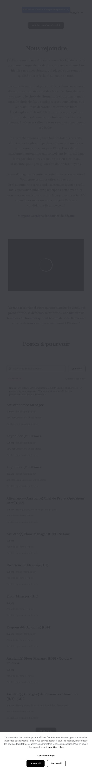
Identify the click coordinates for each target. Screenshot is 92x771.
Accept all (35, 763)
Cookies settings (45, 755)
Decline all (56, 763)
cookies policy (56, 747)
